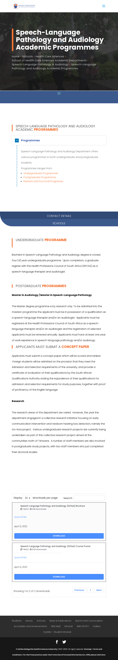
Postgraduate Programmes (40, 177)
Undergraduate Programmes (41, 173)
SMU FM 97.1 (83, 626)
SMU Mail (55, 626)
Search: (83, 498)
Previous (79, 590)
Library (29, 620)
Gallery (97, 626)
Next (99, 590)
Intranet (68, 626)
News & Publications (60, 620)
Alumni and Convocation (89, 620)
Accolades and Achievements (30, 626)
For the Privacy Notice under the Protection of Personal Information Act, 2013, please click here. (64, 655)
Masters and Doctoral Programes (43, 181)
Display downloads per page (36, 498)
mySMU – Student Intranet (57, 632)
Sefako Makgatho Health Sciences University (37, 649)
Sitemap (87, 649)
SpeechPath (20, 517)
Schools (41, 620)
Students (17, 620)
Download (59, 536)
